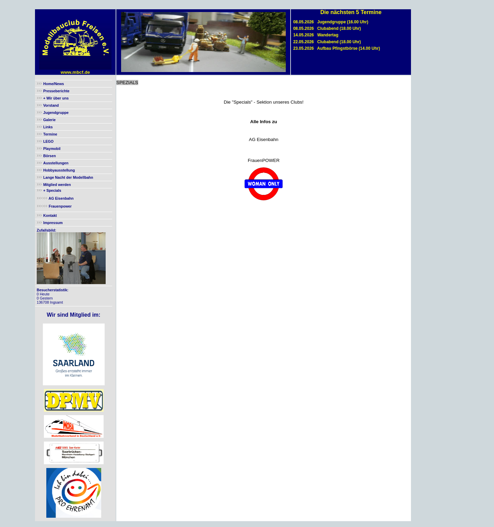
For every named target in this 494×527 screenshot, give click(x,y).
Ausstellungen (55, 163)
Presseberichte (56, 91)
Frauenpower (60, 206)
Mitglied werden (57, 185)
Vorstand (51, 105)
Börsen (49, 156)
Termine (50, 134)
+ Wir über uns (55, 98)
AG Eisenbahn (60, 198)
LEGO (48, 141)
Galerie (49, 120)
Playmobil (51, 149)
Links (48, 127)
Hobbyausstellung (59, 170)
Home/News (53, 84)
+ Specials (51, 190)
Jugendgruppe (56, 112)
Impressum (53, 223)
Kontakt (50, 215)
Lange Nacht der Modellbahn (68, 177)
